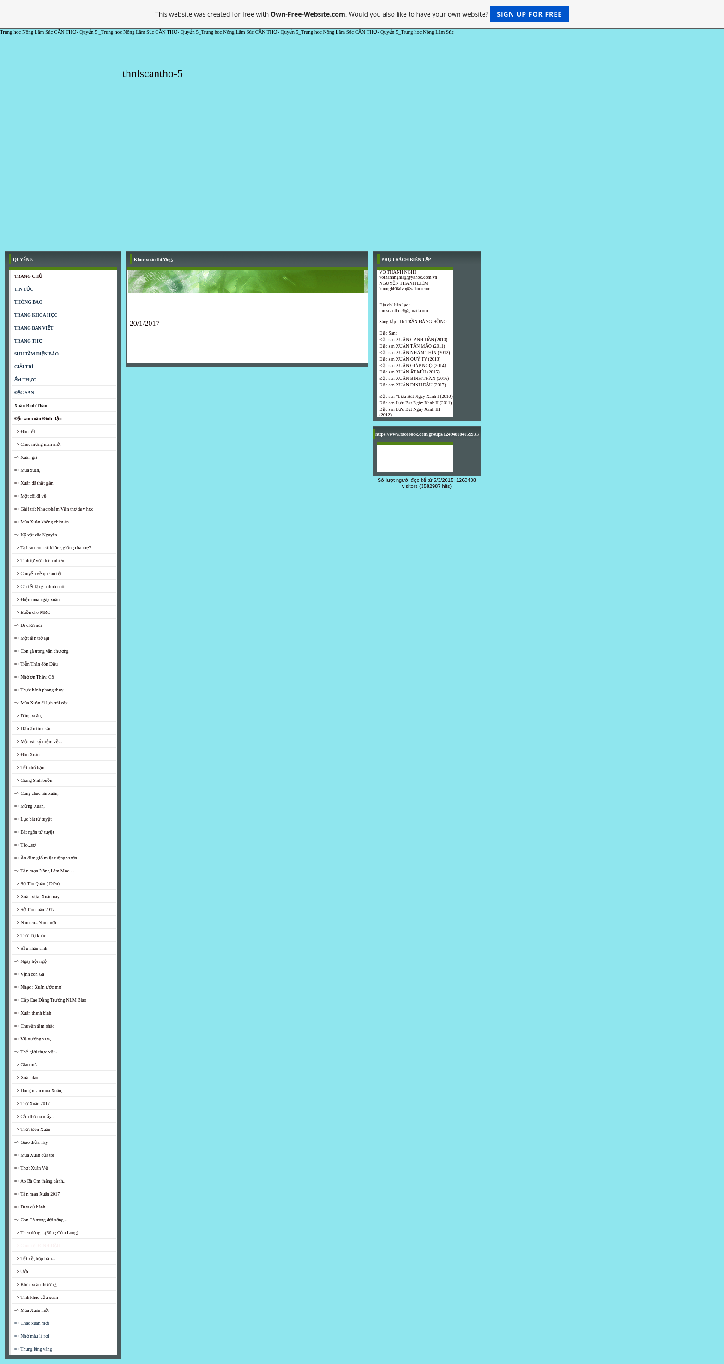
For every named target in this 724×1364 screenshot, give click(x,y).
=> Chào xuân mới (31, 1323)
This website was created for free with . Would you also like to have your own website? (362, 14)
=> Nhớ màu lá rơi (31, 1336)
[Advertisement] (362, 177)
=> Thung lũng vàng (33, 1349)
